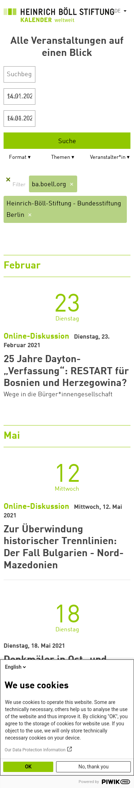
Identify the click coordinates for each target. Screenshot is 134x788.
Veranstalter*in (107, 157)
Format (17, 157)
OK (28, 766)
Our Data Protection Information (35, 749)
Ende (14, 119)
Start (14, 97)
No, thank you (93, 766)
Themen (60, 157)
